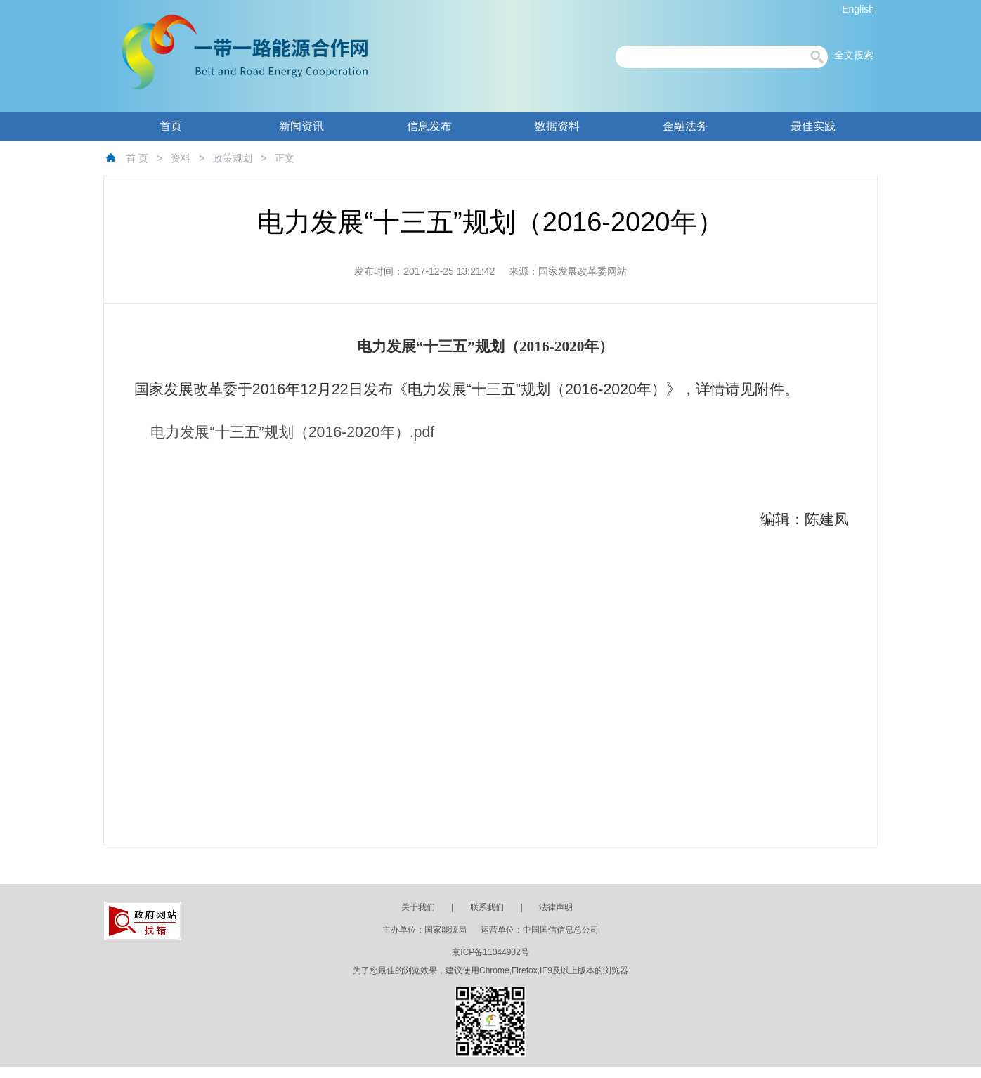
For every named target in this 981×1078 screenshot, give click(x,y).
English (858, 9)
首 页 (137, 158)
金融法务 (685, 126)
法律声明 (556, 907)
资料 (180, 158)
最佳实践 (813, 126)
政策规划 (232, 158)
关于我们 (418, 907)
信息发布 (429, 126)
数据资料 (557, 126)
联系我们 (487, 907)
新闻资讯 (301, 126)
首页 (171, 126)
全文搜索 (853, 54)
